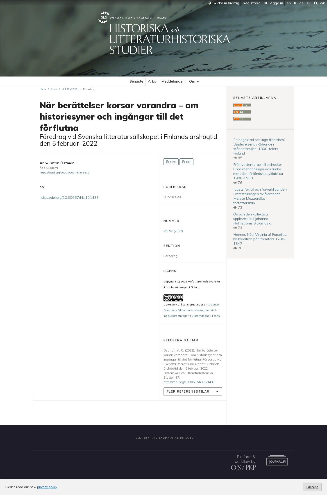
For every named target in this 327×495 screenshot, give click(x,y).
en (289, 3)
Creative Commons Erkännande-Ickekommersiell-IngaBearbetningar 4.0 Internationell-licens (192, 310)
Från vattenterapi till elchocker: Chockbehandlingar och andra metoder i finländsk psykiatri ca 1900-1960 (258, 171)
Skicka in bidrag (223, 3)
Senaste (136, 81)
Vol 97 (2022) (70, 89)
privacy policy (47, 487)
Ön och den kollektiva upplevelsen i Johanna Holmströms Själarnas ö (252, 218)
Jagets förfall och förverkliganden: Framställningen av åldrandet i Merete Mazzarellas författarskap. (260, 196)
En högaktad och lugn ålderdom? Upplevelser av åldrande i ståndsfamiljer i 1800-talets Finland (259, 146)
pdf (188, 161)
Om (192, 81)
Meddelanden (172, 81)
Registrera (252, 3)
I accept (312, 487)
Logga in (273, 3)
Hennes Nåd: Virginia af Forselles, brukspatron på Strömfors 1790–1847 (260, 239)
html (172, 161)
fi (295, 3)
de (301, 3)
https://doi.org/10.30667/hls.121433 (69, 197)
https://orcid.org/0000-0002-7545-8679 (64, 172)
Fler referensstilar (188, 391)
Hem (43, 89)
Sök (319, 3)
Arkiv (152, 81)
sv (309, 3)
